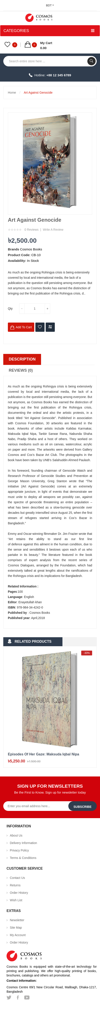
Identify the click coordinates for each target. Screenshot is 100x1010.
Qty (10, 308)
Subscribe (82, 806)
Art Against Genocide (38, 92)
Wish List (16, 900)
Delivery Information (23, 843)
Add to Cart (24, 327)
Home (12, 92)
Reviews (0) (21, 370)
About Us (16, 835)
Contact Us (17, 878)
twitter (9, 997)
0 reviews (31, 229)
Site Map (16, 927)
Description (22, 359)
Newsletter (17, 920)
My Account (18, 935)
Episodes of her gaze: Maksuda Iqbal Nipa (43, 754)
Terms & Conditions (23, 858)
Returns (15, 885)
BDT (50, 5)
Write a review (53, 229)
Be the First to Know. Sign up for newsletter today (50, 792)
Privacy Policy (19, 850)
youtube (26, 997)
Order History (19, 892)
